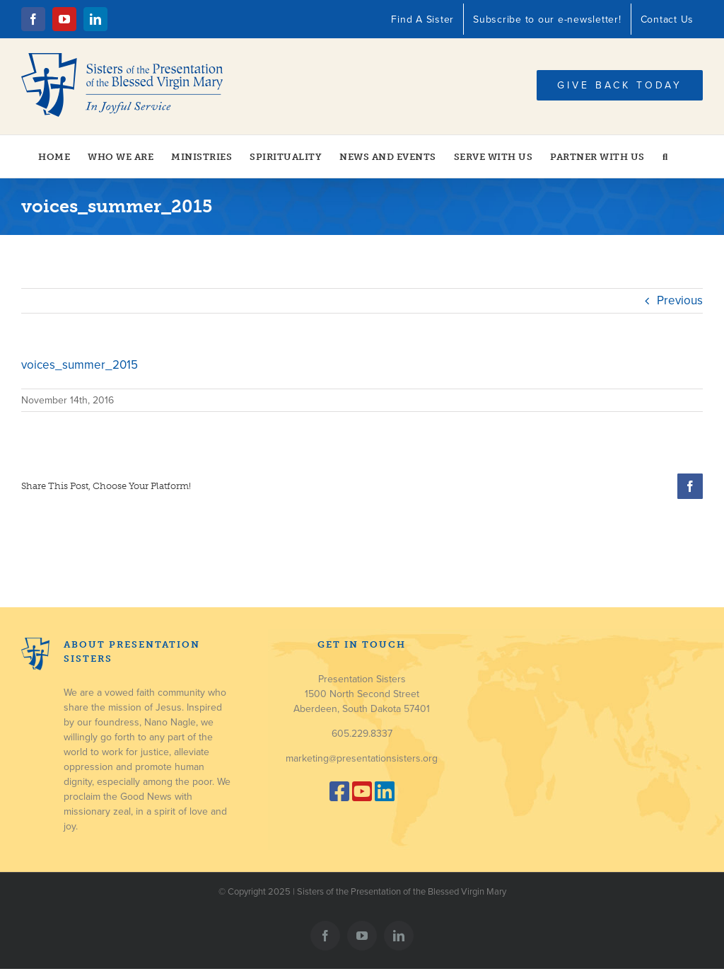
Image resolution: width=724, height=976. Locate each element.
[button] (665, 156)
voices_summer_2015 (79, 364)
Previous (680, 300)
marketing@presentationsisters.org (362, 758)
